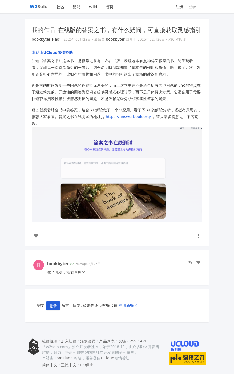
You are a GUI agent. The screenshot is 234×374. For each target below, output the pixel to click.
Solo (39, 6)
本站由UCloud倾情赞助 (52, 52)
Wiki (93, 6)
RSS (133, 341)
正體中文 (68, 364)
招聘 (109, 6)
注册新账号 (128, 305)
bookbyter (115, 39)
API (143, 341)
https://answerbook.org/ (128, 116)
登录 (192, 6)
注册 (179, 6)
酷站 (77, 6)
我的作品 (44, 30)
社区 (61, 6)
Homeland (63, 357)
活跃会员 (88, 341)
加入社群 (68, 341)
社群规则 (50, 341)
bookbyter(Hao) (46, 39)
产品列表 (107, 341)
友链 (122, 341)
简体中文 (50, 364)
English (87, 364)
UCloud (107, 357)
